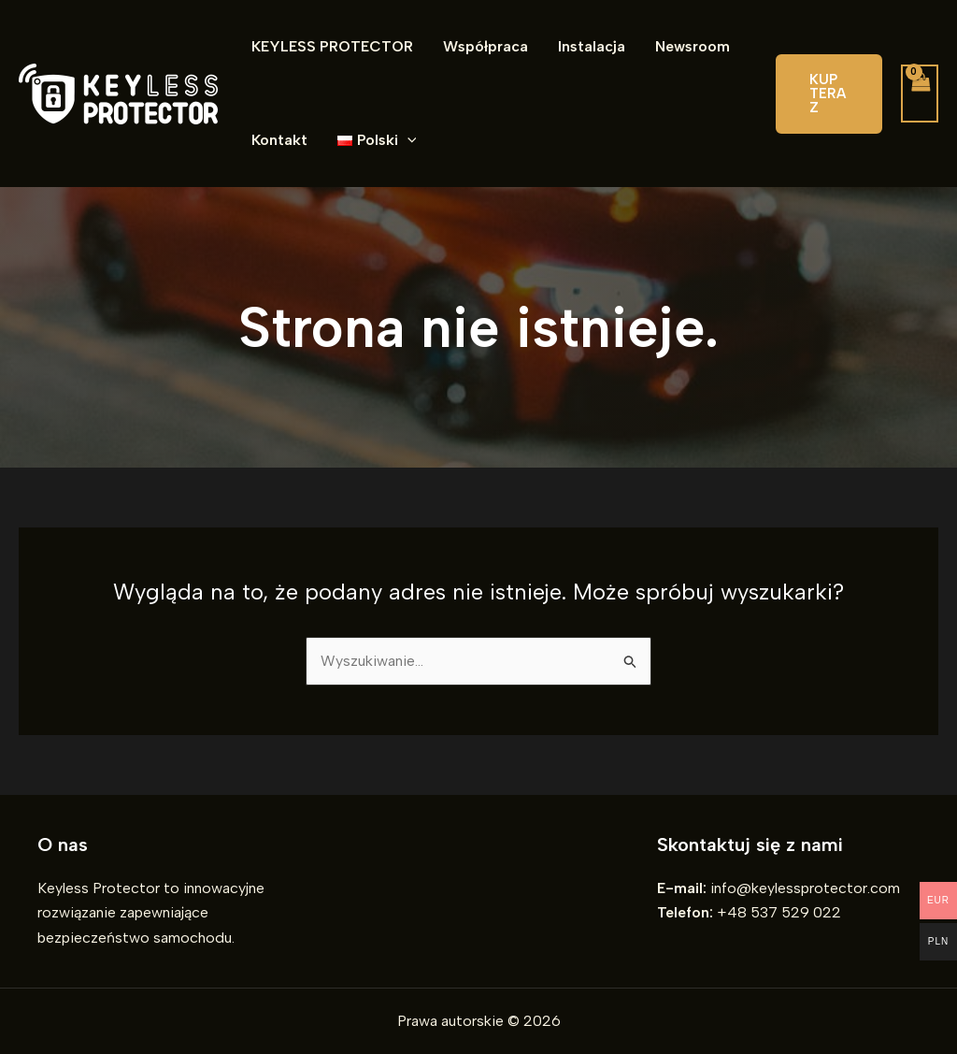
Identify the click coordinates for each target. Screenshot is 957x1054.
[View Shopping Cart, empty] (919, 94)
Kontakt (279, 140)
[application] (407, 140)
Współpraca (485, 46)
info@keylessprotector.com (805, 888)
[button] (829, 94)
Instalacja (591, 46)
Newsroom (692, 46)
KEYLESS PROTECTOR (332, 46)
